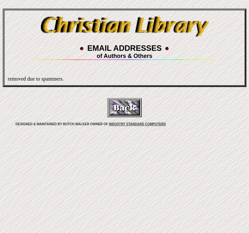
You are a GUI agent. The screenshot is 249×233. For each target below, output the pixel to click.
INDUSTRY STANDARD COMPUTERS (137, 124)
